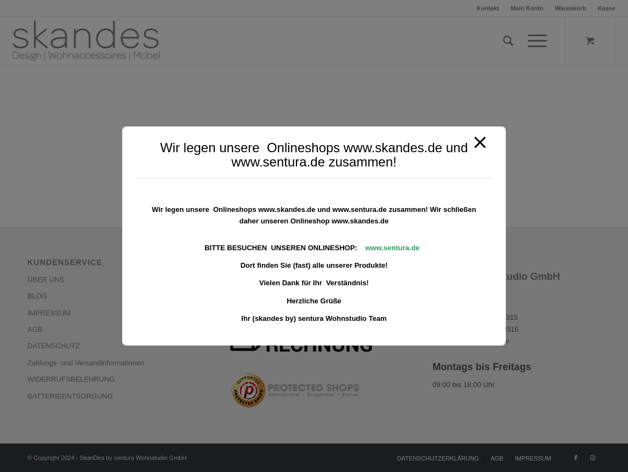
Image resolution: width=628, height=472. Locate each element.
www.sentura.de (392, 248)
